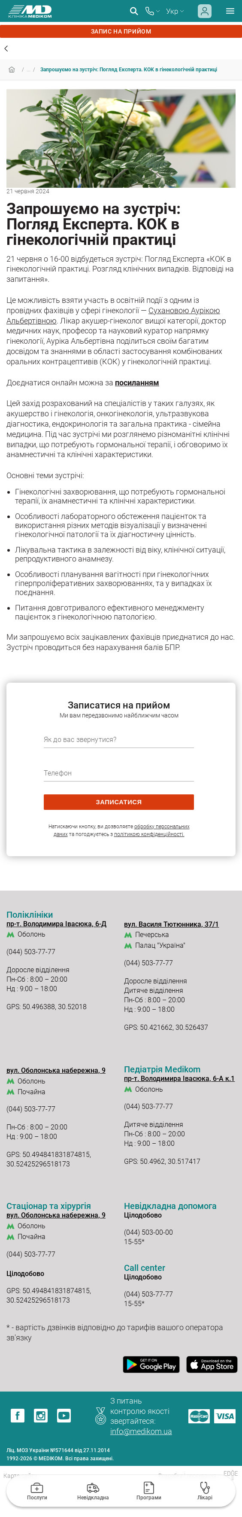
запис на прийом (121, 31)
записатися (119, 802)
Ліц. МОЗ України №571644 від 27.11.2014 (58, 1450)
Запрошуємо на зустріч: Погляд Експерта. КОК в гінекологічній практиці (128, 70)
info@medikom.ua (141, 1431)
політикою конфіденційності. (149, 834)
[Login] (205, 15)
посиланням (137, 382)
